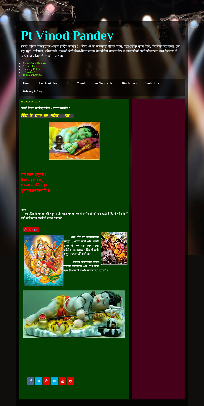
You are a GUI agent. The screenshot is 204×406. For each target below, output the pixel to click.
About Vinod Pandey (34, 63)
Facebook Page (49, 83)
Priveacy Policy (31, 69)
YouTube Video (104, 83)
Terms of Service (32, 75)
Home (27, 83)
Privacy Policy (32, 91)
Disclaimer (29, 72)
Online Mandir (77, 83)
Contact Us (29, 66)
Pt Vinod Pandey (67, 35)
